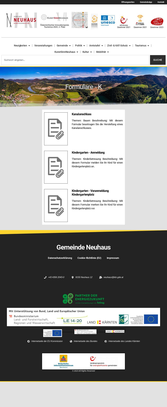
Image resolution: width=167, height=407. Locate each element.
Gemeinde (64, 45)
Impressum (113, 257)
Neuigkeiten (22, 45)
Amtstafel (96, 45)
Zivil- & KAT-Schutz (119, 45)
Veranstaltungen (43, 45)
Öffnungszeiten (127, 2)
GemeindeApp (146, 2)
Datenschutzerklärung (60, 257)
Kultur (87, 52)
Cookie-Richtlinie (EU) (89, 257)
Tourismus (142, 45)
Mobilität (102, 52)
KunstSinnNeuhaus (66, 52)
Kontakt (161, 2)
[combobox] (75, 60)
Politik (80, 45)
